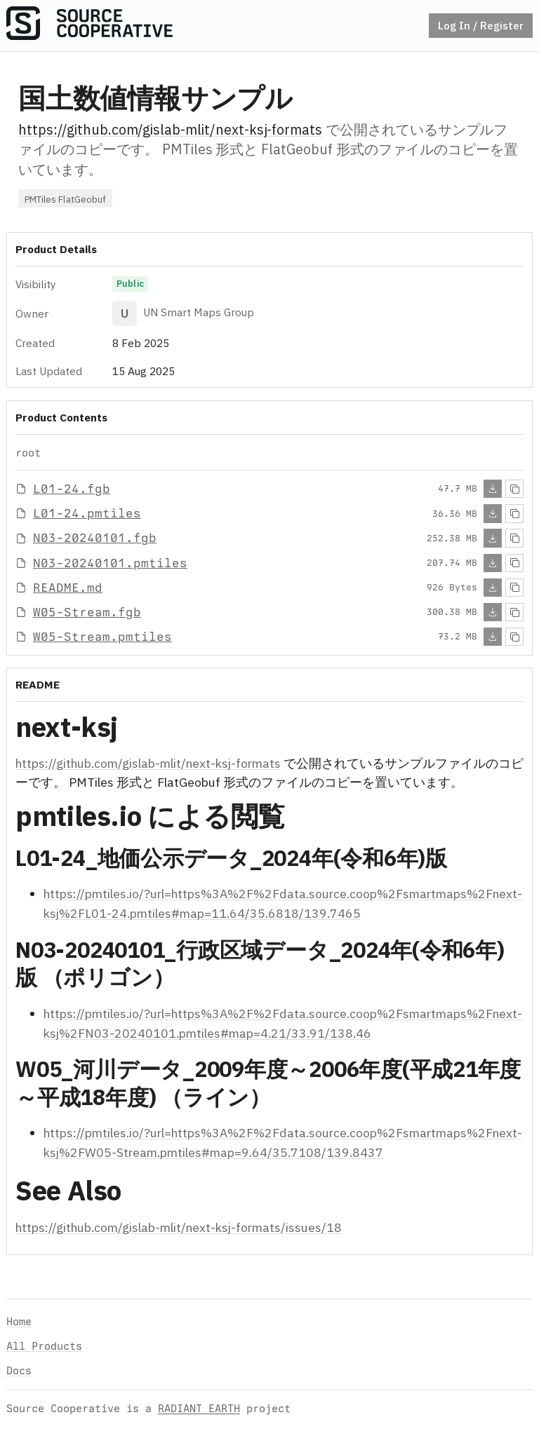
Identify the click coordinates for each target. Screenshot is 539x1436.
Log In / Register (481, 25)
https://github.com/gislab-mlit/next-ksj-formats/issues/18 (178, 1227)
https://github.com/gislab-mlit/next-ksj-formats (170, 129)
